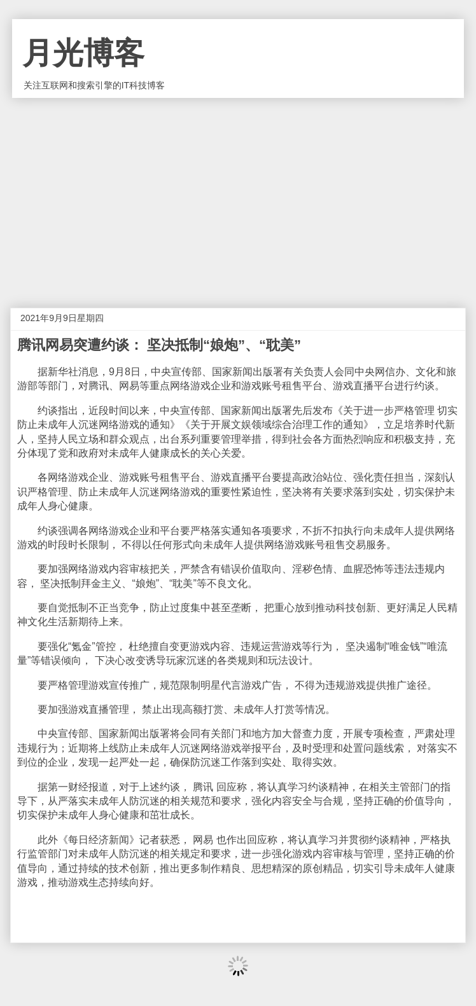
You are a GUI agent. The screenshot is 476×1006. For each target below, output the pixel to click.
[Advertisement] (238, 193)
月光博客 (83, 53)
